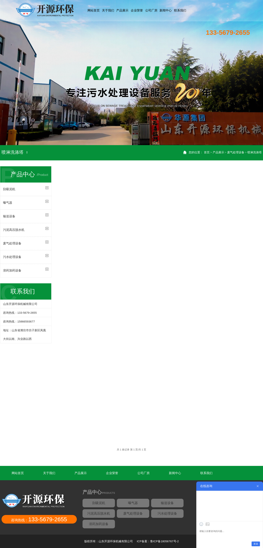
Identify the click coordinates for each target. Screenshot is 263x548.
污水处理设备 (12, 257)
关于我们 (49, 473)
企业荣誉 (112, 473)
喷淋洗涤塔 (254, 152)
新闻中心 (175, 473)
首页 (207, 152)
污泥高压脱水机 (98, 513)
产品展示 (218, 152)
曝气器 (133, 503)
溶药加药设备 (12, 270)
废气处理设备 (235, 152)
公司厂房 (143, 473)
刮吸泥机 (98, 503)
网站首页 (93, 10)
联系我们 (206, 473)
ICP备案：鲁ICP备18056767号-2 (157, 541)
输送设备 (167, 503)
